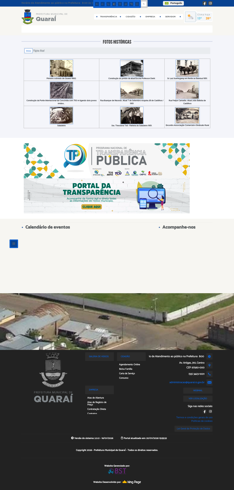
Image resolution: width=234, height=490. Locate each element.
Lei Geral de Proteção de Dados (193, 428)
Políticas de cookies (202, 421)
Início (28, 50)
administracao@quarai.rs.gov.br (186, 382)
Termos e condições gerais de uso (194, 417)
